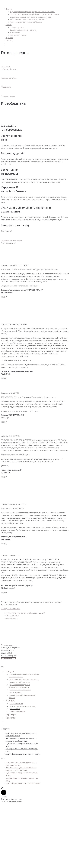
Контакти (10, 717)
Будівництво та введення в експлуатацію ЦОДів (22, 744)
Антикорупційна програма (10, 609)
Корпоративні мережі (17, 711)
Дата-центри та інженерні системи (22, 706)
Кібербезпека (15, 709)
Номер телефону (7, 656)
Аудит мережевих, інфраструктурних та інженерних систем (24, 675)
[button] (20, 758)
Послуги (10, 671)
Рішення (10, 700)
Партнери (11, 714)
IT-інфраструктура (16, 704)
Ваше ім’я (5, 653)
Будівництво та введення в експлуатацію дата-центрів (19, 686)
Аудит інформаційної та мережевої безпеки (22, 696)
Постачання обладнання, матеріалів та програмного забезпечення (23, 680)
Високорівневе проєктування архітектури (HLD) (20, 691)
